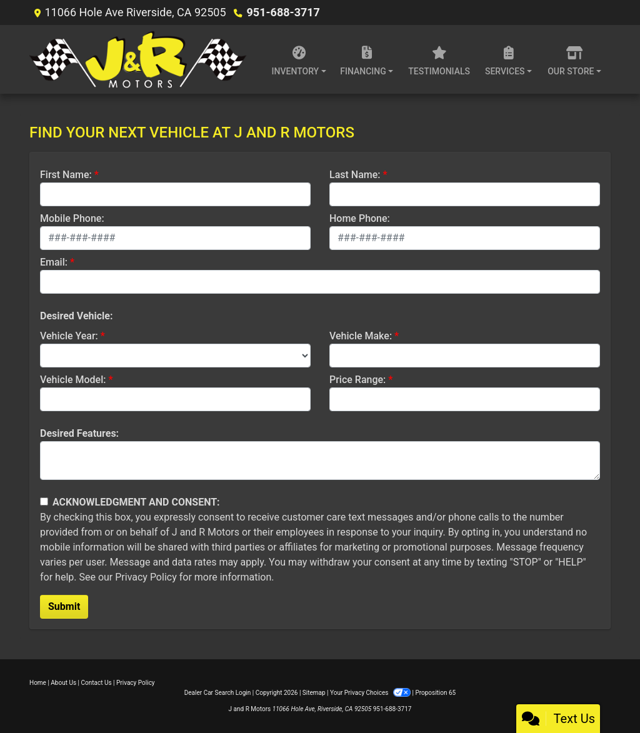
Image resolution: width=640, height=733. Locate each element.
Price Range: (357, 380)
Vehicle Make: (360, 336)
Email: (54, 262)
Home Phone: (359, 218)
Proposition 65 (435, 692)
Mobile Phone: (72, 218)
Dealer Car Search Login (217, 692)
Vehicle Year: (69, 336)
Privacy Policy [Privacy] (135, 682)
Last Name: (355, 175)
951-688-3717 (282, 12)
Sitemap (314, 692)
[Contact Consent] (44, 501)
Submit (64, 606)
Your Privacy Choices (371, 692)
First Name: (66, 175)
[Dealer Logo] (141, 59)
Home (37, 682)
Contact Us (96, 682)
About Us (63, 682)
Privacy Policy (146, 577)
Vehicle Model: (73, 380)
